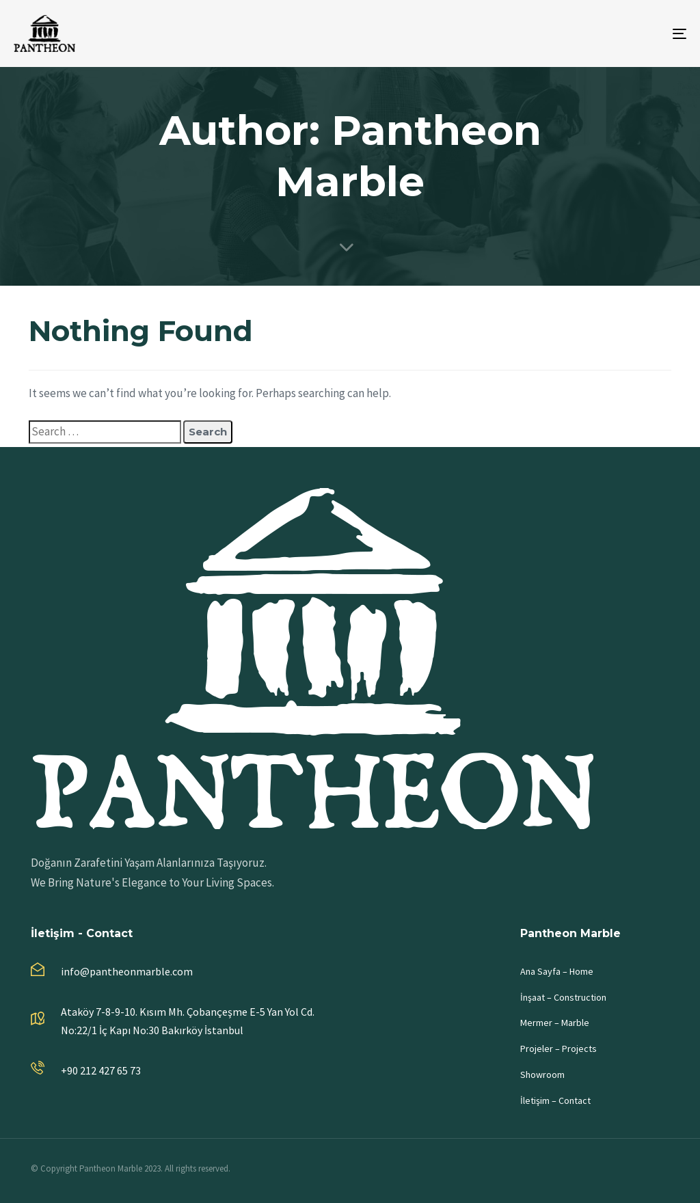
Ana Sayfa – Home (556, 971)
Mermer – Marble (554, 1022)
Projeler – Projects (558, 1048)
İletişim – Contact (555, 1100)
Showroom (542, 1074)
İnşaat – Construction (563, 997)
